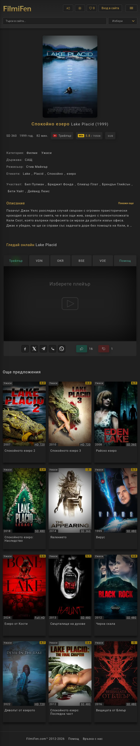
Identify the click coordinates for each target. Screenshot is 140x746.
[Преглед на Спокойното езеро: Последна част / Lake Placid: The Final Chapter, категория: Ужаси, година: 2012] (70, 681)
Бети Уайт (16, 191)
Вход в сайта (110, 8)
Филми (31, 153)
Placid (39, 173)
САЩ (28, 160)
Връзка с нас (93, 739)
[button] (68, 8)
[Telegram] (43, 348)
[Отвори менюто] (131, 8)
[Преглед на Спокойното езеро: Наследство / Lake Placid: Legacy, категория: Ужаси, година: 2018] (24, 508)
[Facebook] (25, 348)
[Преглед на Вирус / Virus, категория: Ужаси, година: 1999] (115, 508)
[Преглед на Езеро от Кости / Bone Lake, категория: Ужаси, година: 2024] (24, 595)
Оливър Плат (87, 184)
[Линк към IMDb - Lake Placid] (89, 135)
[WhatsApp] (61, 348)
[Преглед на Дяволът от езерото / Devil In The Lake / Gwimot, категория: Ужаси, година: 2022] (24, 681)
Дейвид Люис (39, 191)
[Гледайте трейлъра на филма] (62, 135)
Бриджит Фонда (60, 184)
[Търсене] (55, 21)
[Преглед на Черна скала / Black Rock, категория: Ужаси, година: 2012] (115, 595)
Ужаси (46, 153)
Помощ (73, 739)
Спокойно (55, 173)
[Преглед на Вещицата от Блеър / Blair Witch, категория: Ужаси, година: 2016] (115, 681)
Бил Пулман (34, 184)
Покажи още (126, 203)
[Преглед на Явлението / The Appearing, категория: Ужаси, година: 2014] (70, 508)
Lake (26, 173)
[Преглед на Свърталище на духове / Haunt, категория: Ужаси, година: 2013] (70, 595)
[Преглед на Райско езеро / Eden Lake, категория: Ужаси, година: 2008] (115, 422)
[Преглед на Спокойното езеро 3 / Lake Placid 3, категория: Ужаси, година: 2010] (70, 422)
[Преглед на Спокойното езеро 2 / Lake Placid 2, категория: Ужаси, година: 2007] (24, 422)
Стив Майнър (37, 167)
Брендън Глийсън (116, 184)
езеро (71, 173)
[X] (34, 348)
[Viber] (52, 348)
